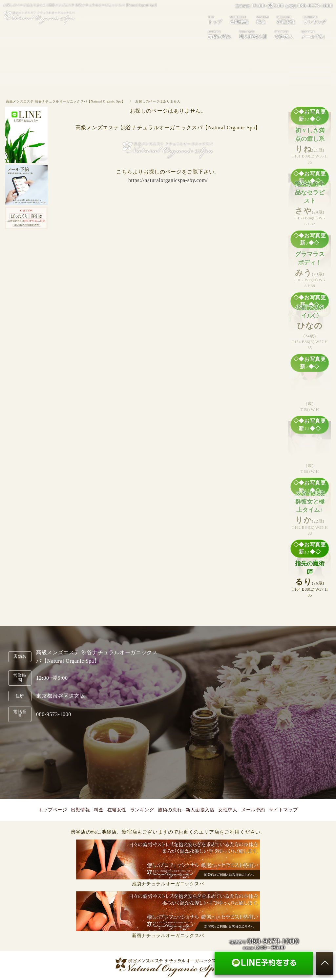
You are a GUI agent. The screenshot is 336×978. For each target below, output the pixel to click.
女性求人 (284, 34)
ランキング (314, 20)
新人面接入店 (253, 34)
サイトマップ (283, 809)
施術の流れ (219, 34)
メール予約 (253, 809)
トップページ (52, 809)
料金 (262, 20)
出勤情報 (239, 20)
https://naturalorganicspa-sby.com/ (168, 180)
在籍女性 (286, 20)
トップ (215, 20)
